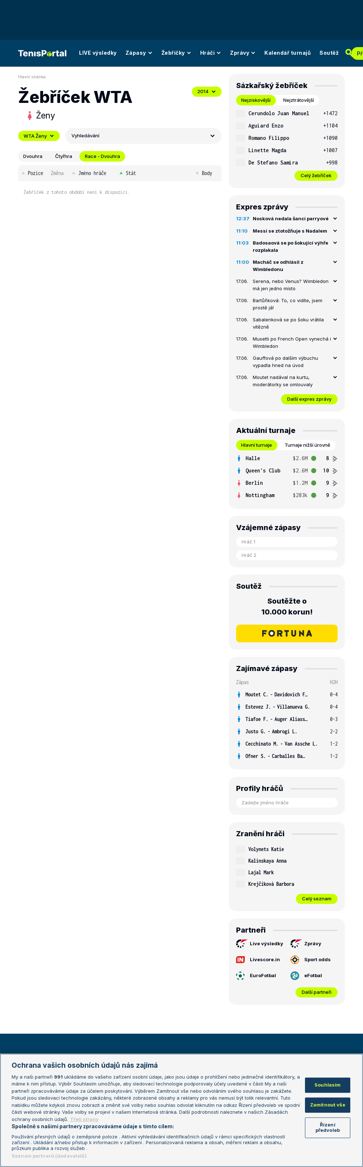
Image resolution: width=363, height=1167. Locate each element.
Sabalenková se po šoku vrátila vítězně (288, 323)
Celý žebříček (316, 175)
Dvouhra (32, 156)
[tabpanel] (287, 144)
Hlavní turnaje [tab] (256, 445)
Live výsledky (259, 943)
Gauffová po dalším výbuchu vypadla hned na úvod (285, 361)
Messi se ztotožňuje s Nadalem (290, 231)
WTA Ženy (39, 136)
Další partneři (316, 992)
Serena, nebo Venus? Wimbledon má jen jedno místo (291, 284)
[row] (287, 113)
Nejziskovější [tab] (256, 100)
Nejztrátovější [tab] (298, 100)
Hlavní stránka (32, 76)
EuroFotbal (256, 975)
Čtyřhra (63, 156)
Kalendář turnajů (287, 53)
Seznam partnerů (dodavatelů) (49, 1156)
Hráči (211, 53)
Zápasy (139, 53)
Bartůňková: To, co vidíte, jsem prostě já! (287, 303)
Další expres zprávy (309, 399)
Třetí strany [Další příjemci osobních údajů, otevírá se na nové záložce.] (84, 1119)
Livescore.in (258, 959)
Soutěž (329, 53)
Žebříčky (176, 53)
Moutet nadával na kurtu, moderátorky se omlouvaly (283, 380)
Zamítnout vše (327, 1105)
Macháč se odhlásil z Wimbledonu (278, 265)
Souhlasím (327, 1085)
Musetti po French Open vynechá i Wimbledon (292, 342)
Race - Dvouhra (102, 156)
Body (203, 173)
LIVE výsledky (98, 53)
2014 (206, 91)
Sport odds (310, 959)
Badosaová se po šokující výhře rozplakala (290, 246)
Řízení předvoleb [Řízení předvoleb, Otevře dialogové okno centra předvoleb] (327, 1127)
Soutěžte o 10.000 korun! (287, 606)
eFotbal (306, 975)
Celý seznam (316, 898)
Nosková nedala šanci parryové (291, 218)
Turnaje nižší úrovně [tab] (307, 445)
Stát (127, 173)
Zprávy (243, 53)
